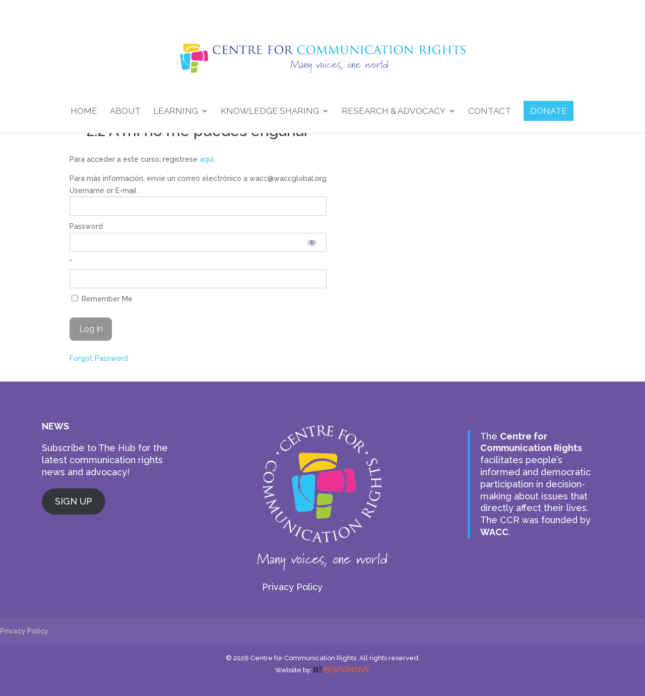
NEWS (55, 426)
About (125, 111)
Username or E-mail (103, 190)
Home (84, 111)
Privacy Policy (292, 587)
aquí (207, 159)
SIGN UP (73, 501)
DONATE (548, 111)
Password (86, 226)
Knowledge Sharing (270, 111)
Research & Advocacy (393, 111)
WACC (494, 532)
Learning (175, 111)
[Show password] (312, 242)
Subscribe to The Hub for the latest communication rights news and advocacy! (105, 459)
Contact (489, 111)
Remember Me (102, 299)
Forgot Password (99, 358)
